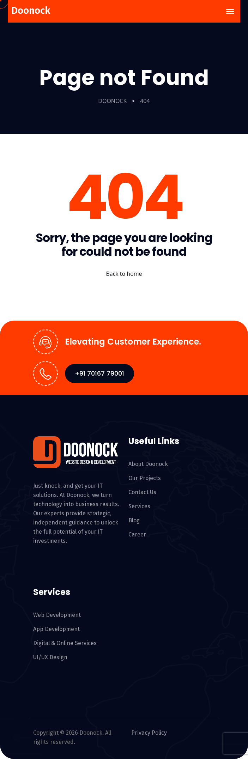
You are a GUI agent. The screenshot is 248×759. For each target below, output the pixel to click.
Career (137, 534)
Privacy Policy (146, 733)
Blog (134, 520)
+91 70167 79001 (99, 373)
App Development (56, 629)
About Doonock (148, 464)
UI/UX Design (50, 657)
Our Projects (144, 478)
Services (139, 506)
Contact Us (142, 492)
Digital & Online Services (65, 643)
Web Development (57, 615)
